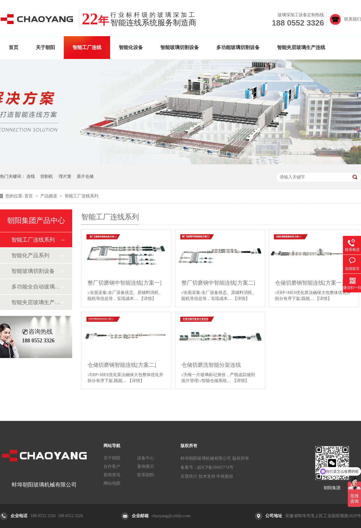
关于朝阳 (45, 47)
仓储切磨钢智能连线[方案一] (309, 283)
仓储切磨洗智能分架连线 (211, 365)
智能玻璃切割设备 (179, 47)
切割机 (46, 176)
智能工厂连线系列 (81, 196)
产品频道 (49, 196)
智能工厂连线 (87, 47)
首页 (13, 47)
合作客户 (111, 466)
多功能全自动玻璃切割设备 (35, 287)
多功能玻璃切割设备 (238, 47)
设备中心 (145, 458)
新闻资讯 (111, 475)
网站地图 (111, 483)
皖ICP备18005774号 (215, 467)
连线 (30, 176)
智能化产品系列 (30, 255)
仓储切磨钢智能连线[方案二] (122, 365)
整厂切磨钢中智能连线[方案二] (218, 283)
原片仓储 (85, 176)
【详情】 (147, 298)
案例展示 (145, 466)
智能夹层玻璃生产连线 (301, 47)
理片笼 (65, 176)
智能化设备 (131, 47)
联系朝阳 (145, 475)
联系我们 (352, 19)
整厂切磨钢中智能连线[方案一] (125, 283)
